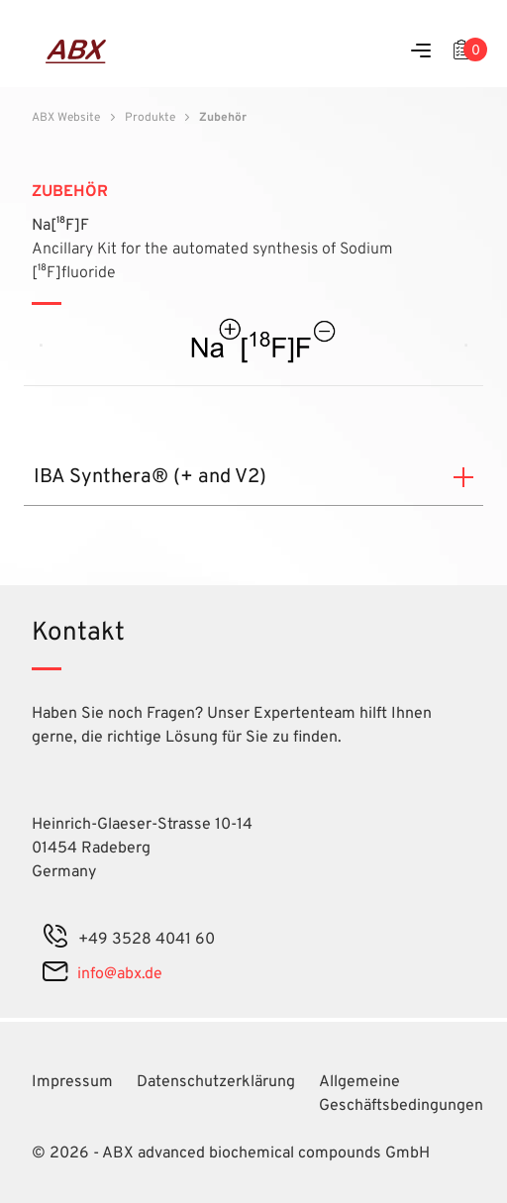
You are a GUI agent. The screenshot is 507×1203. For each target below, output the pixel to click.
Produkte (150, 118)
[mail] (55, 974)
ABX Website (66, 118)
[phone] (55, 940)
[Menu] (421, 52)
